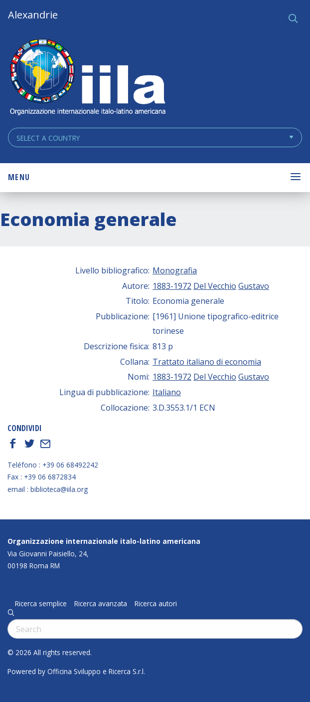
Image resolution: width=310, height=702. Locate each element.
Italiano (167, 392)
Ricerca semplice (41, 603)
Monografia (175, 270)
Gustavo (253, 285)
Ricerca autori (156, 603)
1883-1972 (172, 285)
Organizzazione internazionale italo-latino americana (103, 541)
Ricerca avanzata (100, 603)
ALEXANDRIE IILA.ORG (87, 78)
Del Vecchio (214, 285)
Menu (19, 177)
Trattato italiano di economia (207, 361)
